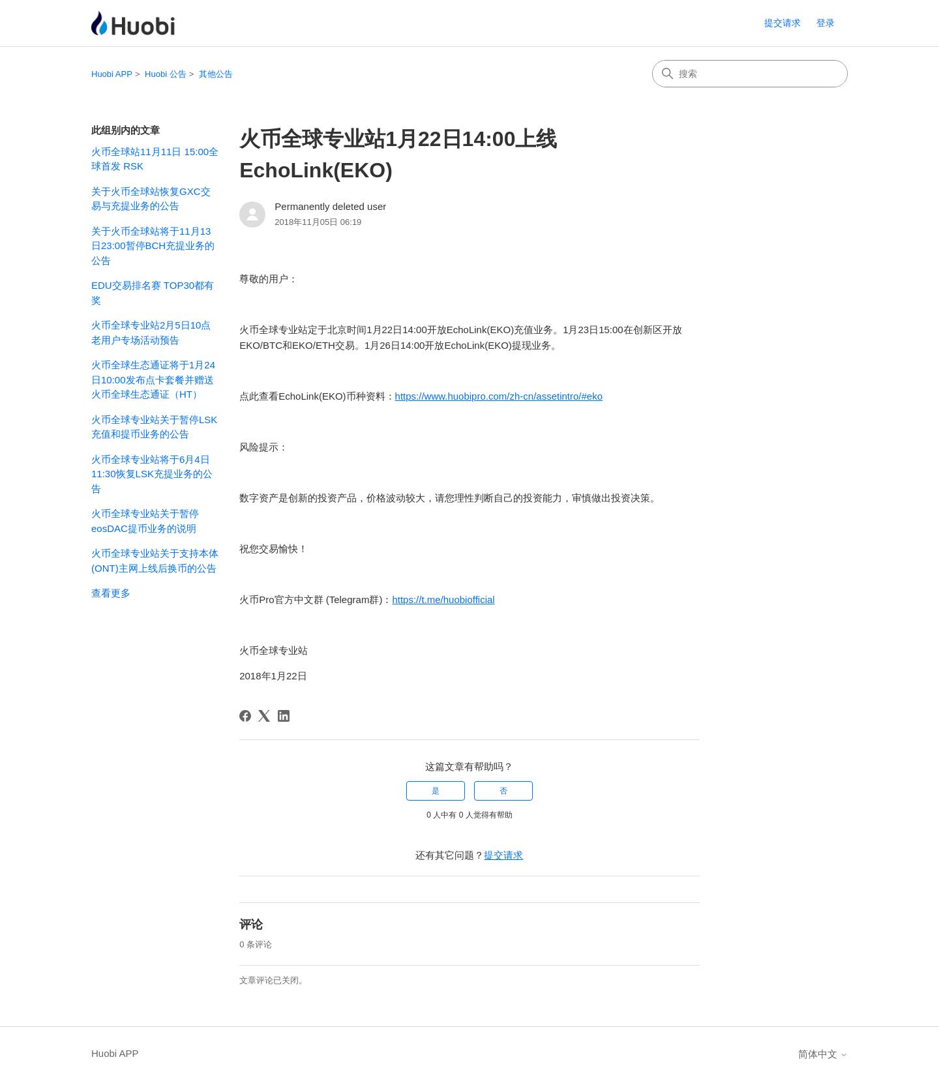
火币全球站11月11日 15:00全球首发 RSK (154, 159)
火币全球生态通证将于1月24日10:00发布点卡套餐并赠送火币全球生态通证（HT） (153, 379)
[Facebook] (245, 716)
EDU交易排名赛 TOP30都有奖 (152, 293)
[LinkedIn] (284, 716)
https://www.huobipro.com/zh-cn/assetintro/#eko (499, 396)
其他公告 (216, 74)
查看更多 (110, 593)
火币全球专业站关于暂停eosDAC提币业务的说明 (145, 521)
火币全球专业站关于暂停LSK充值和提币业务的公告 (154, 427)
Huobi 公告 (165, 74)
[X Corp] (264, 716)
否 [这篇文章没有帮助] (503, 790)
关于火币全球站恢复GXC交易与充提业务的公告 (151, 199)
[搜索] (750, 74)
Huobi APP (111, 74)
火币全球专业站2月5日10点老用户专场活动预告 (151, 332)
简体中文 (823, 1053)
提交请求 (782, 23)
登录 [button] (825, 23)
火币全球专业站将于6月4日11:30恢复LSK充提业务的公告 (152, 474)
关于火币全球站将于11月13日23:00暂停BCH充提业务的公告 (153, 246)
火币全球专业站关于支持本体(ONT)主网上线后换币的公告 (154, 561)
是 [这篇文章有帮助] (436, 790)
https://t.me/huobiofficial (443, 599)
